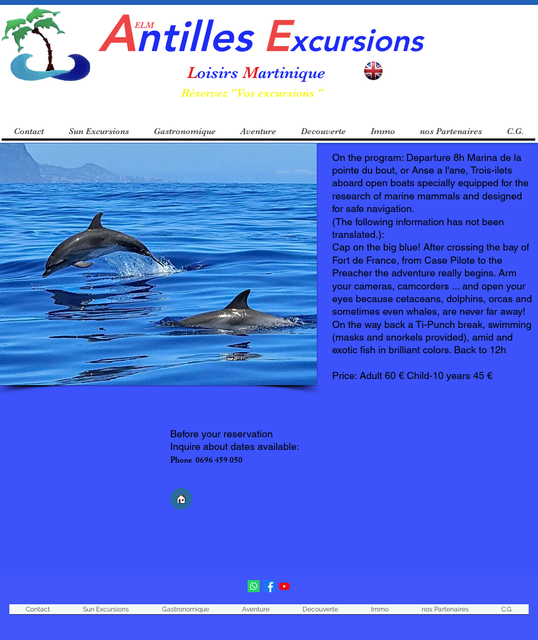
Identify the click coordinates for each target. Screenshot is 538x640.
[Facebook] (269, 586)
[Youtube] (284, 586)
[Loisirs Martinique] (254, 586)
